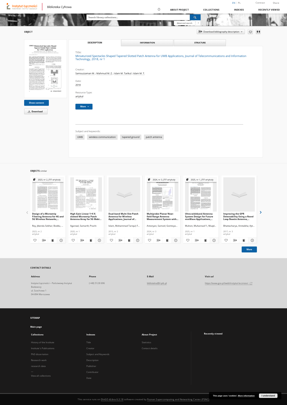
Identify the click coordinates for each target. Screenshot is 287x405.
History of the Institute (42, 342)
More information (246, 396)
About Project (179, 9)
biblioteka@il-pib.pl (157, 283)
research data (38, 366)
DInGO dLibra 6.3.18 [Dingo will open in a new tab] (112, 399)
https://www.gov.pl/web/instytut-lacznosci (228, 283)
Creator (90, 348)
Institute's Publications (43, 348)
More (249, 249)
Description (92, 360)
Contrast (260, 2)
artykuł (79, 96)
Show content (36, 102)
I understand (268, 395)
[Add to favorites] (250, 31)
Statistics (146, 342)
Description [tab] (95, 42)
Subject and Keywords (97, 354)
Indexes (239, 9)
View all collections (41, 375)
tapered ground (131, 137)
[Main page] (159, 10)
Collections (211, 9)
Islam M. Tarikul (122, 73)
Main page (36, 326)
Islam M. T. (139, 73)
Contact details (150, 348)
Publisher (91, 366)
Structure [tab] (200, 42)
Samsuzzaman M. (85, 73)
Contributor (92, 372)
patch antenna (154, 137)
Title (88, 342)
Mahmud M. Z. (104, 73)
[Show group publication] (48, 179)
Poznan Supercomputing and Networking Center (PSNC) (178, 399)
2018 (78, 84)
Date (88, 378)
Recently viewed (269, 9)
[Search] (195, 17)
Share (276, 2)
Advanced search (184, 23)
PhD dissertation (39, 354)
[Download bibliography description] (43, 240)
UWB (80, 137)
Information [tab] (147, 42)
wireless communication (102, 137)
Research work (39, 360)
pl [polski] (239, 3)
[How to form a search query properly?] (198, 23)
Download (35, 111)
